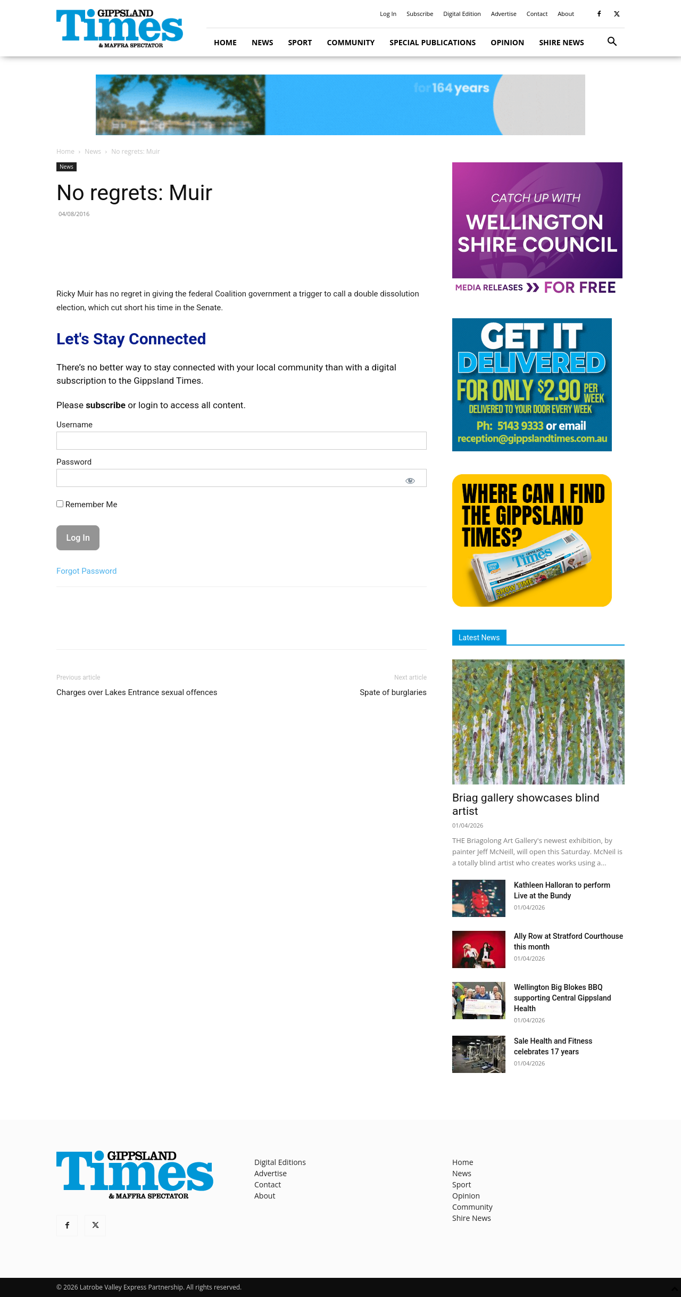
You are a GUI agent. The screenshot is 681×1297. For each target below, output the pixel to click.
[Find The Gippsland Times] (532, 604)
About (566, 14)
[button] (612, 43)
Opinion (507, 42)
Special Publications (432, 42)
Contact (537, 14)
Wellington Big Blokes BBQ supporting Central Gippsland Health (562, 998)
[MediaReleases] (537, 292)
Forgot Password (86, 571)
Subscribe (419, 14)
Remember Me (86, 504)
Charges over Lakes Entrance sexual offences (136, 692)
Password (74, 462)
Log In (388, 14)
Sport (300, 42)
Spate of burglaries (393, 692)
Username (74, 424)
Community (351, 42)
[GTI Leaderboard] (340, 105)
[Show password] (410, 480)
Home (225, 42)
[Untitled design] (532, 448)
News (262, 42)
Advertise (504, 14)
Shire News (561, 42)
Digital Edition (462, 14)
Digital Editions (280, 1162)
